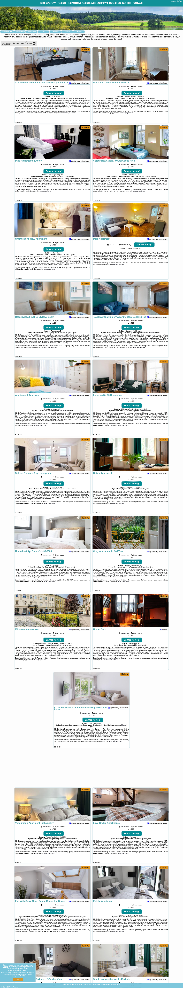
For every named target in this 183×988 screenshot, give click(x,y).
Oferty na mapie (20, 31)
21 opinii (140, 922)
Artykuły (78, 31)
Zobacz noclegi (54, 98)
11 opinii (146, 103)
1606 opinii (137, 650)
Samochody (55, 31)
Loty (43, 31)
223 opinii (63, 416)
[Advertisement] (91, 769)
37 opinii (67, 494)
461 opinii (64, 181)
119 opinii (66, 259)
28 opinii (124, 730)
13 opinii (77, 922)
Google (5, 967)
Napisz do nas (115, 984)
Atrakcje (67, 31)
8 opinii (68, 843)
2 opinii (151, 337)
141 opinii (63, 650)
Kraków (85, 49)
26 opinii (142, 843)
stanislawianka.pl (176, 1)
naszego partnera (70, 118)
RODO (22, 976)
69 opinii (68, 572)
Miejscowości (32, 31)
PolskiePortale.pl (13, 987)
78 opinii (143, 416)
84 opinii (144, 572)
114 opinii (139, 494)
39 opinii (77, 103)
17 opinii (147, 181)
